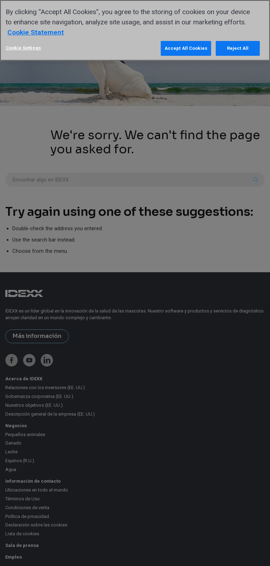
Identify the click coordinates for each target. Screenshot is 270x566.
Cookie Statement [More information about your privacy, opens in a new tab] (35, 32)
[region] (135, 30)
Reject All (237, 48)
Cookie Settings (23, 47)
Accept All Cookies (186, 48)
